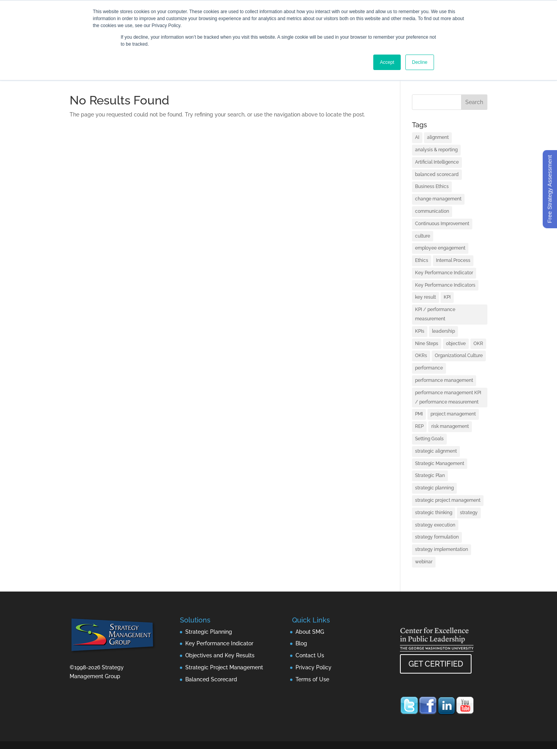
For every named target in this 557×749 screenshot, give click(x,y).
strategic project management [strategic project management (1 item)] (447, 500)
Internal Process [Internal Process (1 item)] (453, 260)
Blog (301, 643)
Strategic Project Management (224, 667)
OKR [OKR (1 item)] (478, 343)
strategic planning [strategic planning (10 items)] (434, 488)
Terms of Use (312, 679)
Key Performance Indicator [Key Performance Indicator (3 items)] (444, 272)
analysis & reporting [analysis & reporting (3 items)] (436, 149)
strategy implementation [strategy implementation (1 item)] (441, 549)
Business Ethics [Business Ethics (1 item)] (432, 186)
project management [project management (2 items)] (453, 414)
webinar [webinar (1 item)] (423, 561)
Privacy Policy (313, 667)
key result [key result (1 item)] (425, 297)
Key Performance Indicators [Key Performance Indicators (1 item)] (445, 285)
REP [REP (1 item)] (419, 426)
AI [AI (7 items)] (417, 137)
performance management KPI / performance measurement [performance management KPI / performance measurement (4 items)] (448, 397)
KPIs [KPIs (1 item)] (419, 331)
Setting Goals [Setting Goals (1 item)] (429, 438)
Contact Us (310, 655)
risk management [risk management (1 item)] (450, 426)
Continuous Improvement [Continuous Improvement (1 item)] (442, 223)
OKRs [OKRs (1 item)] (421, 355)
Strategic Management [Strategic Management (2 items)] (439, 463)
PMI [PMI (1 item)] (419, 414)
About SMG (310, 632)
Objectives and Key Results (220, 655)
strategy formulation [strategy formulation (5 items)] (437, 537)
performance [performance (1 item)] (429, 368)
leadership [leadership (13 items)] (443, 331)
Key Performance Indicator (219, 643)
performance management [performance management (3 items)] (444, 380)
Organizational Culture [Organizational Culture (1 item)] (459, 355)
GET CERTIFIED (435, 664)
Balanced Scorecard (211, 679)
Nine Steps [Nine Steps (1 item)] (426, 343)
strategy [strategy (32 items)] (469, 512)
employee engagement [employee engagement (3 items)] (440, 248)
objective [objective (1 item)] (456, 343)
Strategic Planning (208, 632)
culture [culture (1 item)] (422, 236)
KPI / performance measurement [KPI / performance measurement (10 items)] (435, 314)
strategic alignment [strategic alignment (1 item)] (436, 451)
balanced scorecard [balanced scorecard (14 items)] (437, 174)
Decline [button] (419, 62)
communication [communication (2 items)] (432, 211)
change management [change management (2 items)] (438, 199)
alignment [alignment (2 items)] (438, 137)
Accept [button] (387, 62)
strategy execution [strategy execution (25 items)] (435, 525)
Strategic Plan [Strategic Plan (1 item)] (430, 475)
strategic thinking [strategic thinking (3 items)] (433, 512)
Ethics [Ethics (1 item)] (421, 260)
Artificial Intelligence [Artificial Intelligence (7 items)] (437, 162)
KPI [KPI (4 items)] (447, 297)
